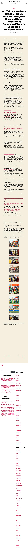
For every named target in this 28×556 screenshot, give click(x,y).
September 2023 (18, 430)
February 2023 (18, 442)
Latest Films (18, 500)
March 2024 (18, 420)
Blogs (14, 8)
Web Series (18, 547)
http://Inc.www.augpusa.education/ (10, 112)
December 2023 (18, 425)
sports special (18, 538)
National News (18, 515)
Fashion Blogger (18, 490)
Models (17, 510)
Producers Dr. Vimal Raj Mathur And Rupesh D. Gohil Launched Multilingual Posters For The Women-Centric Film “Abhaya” (8, 379)
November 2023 (18, 427)
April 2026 (17, 378)
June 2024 (17, 415)
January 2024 (18, 423)
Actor (17, 453)
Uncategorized (18, 543)
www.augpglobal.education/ (9, 116)
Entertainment (18, 483)
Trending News (18, 542)
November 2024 (18, 407)
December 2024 (18, 405)
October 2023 (18, 428)
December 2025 (18, 385)
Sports (17, 537)
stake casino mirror (4, 413)
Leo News (17, 505)
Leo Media (17, 503)
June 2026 (17, 375)
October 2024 (18, 408)
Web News (17, 545)
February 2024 (18, 422)
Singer (17, 530)
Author (17, 463)
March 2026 (18, 380)
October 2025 (18, 388)
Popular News (18, 525)
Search (2, 370)
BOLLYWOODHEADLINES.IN (13, 1)
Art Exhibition (18, 460)
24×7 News (18, 450)
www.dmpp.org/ (6, 118)
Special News (18, 535)
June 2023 (17, 435)
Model (17, 508)
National (17, 513)
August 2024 (18, 412)
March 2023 (18, 440)
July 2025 (17, 393)
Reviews (17, 527)
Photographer (18, 523)
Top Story (17, 540)
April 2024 (17, 418)
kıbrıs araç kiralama (4, 404)
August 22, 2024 (16, 32)
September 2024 (18, 410)
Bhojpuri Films (18, 468)
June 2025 (17, 395)
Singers (17, 532)
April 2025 (17, 398)
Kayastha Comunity (19, 498)
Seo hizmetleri (3, 407)
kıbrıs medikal (3, 410)
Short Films (18, 528)
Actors (17, 455)
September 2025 (18, 390)
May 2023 (17, 437)
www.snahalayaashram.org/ (9, 154)
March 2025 (18, 400)
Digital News (18, 480)
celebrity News (18, 478)
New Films (17, 518)
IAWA (17, 495)
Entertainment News (19, 485)
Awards (17, 465)
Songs (17, 533)
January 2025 (18, 403)
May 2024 (17, 417)
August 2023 (18, 432)
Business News (18, 475)
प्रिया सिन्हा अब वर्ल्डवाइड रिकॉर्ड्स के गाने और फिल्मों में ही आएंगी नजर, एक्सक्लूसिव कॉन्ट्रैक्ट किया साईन (7, 402)
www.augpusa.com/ (7, 110)
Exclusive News (18, 488)
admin (11, 32)
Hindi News (18, 493)
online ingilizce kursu (4, 401)
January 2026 (18, 383)
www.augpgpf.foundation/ (8, 169)
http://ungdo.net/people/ (8, 119)
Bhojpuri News (18, 470)
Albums (17, 458)
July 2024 (17, 413)
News (17, 520)
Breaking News (18, 473)
